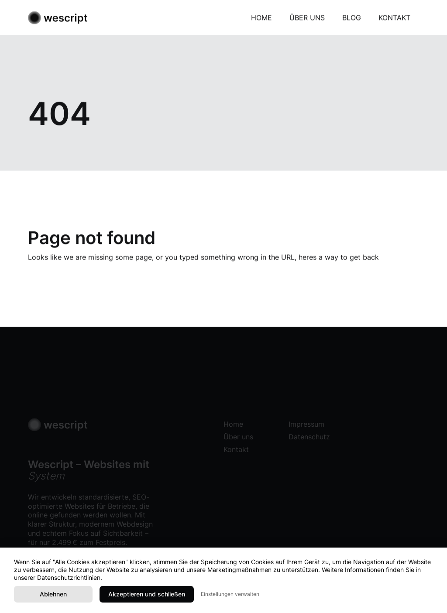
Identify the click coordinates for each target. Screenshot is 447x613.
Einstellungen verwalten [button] (230, 594)
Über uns (307, 19)
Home (261, 19)
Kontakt (394, 19)
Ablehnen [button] (53, 594)
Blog (351, 19)
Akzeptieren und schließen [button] (146, 594)
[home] (58, 19)
